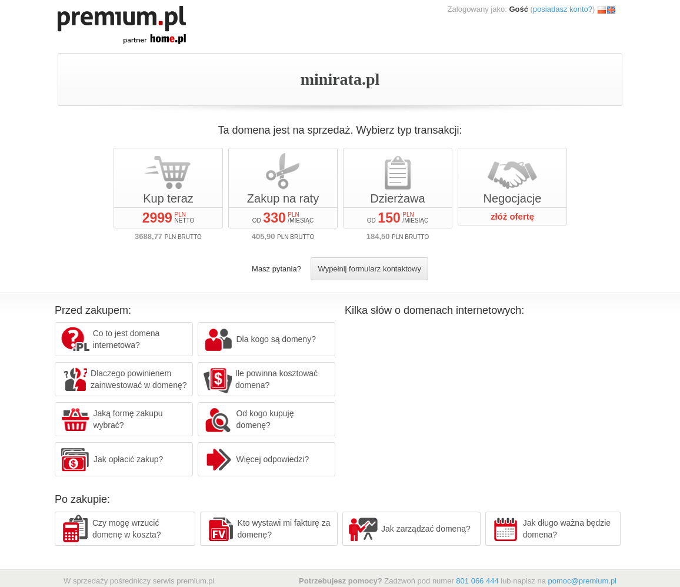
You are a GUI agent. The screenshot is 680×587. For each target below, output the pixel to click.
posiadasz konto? (562, 9)
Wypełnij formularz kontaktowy (369, 268)
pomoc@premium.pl (582, 580)
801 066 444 (477, 580)
